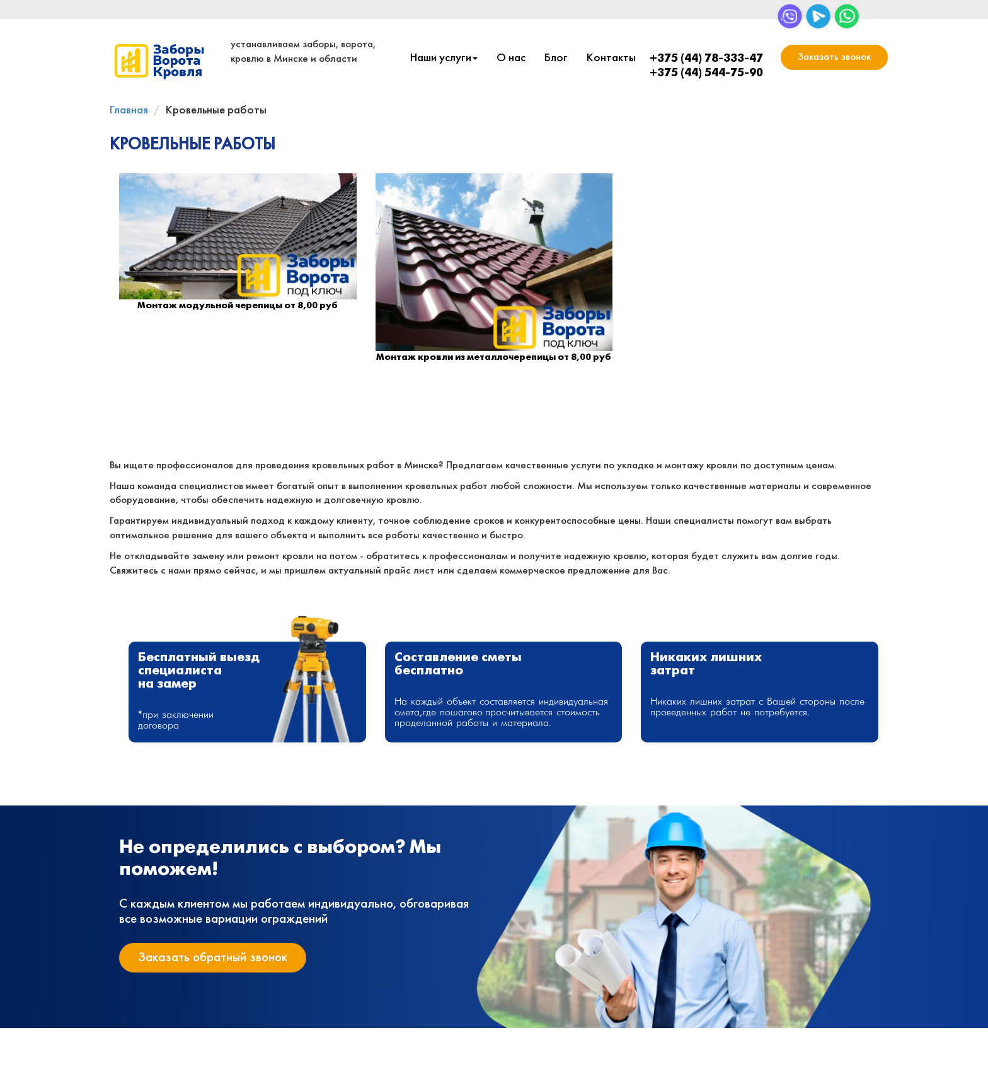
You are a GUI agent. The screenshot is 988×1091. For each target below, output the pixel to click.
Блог (556, 58)
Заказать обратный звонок (212, 958)
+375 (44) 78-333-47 (706, 59)
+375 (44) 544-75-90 (706, 73)
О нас (511, 58)
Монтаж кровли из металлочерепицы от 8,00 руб (493, 357)
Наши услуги (444, 58)
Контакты (611, 58)
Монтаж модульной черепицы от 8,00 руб (237, 305)
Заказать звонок (834, 57)
